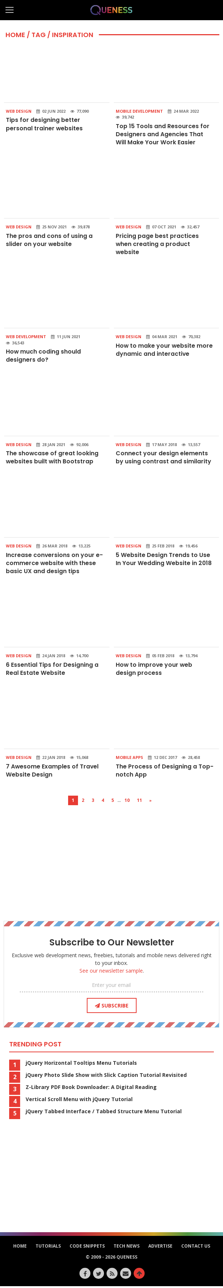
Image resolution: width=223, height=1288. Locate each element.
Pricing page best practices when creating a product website (157, 244)
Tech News (127, 1248)
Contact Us (195, 1248)
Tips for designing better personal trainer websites (44, 124)
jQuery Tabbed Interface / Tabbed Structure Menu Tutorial (104, 1113)
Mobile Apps (129, 759)
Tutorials (48, 1248)
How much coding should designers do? (43, 356)
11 (139, 802)
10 (127, 802)
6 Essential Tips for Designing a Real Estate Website (52, 670)
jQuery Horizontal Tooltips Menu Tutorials (81, 1064)
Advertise (160, 1248)
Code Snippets (87, 1248)
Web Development (26, 337)
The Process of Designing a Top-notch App (164, 772)
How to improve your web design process (154, 670)
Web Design (18, 111)
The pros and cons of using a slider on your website (49, 240)
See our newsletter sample (111, 972)
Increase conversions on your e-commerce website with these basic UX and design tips (54, 564)
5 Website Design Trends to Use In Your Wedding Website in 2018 (164, 560)
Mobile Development (139, 111)
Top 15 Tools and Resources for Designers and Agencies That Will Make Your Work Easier (162, 134)
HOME (15, 34)
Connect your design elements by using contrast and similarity (163, 458)
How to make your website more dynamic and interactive (164, 350)
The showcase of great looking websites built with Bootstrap (52, 458)
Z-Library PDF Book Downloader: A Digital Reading (91, 1089)
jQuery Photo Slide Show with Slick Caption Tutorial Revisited (106, 1077)
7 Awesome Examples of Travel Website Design (52, 772)
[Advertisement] (111, 858)
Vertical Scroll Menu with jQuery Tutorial (79, 1101)
